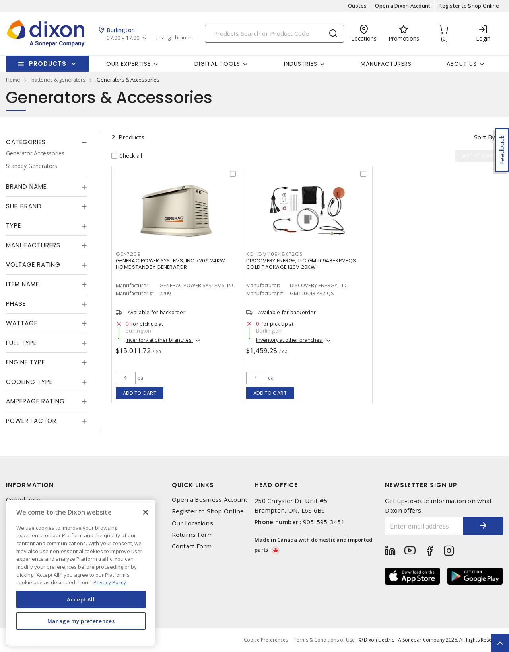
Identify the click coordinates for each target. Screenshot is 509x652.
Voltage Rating (33, 264)
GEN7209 (128, 254)
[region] (80, 573)
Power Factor (31, 421)
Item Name (22, 284)
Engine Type (25, 362)
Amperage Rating (35, 401)
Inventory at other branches (159, 339)
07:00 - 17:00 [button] (123, 38)
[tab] (46, 142)
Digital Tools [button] (217, 64)
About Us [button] (462, 64)
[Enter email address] (424, 526)
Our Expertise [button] (128, 64)
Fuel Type (21, 343)
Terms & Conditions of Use (324, 639)
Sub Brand (24, 206)
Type (13, 225)
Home (13, 79)
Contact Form (192, 546)
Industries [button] (300, 64)
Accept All (81, 599)
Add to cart (140, 393)
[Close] (145, 512)
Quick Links (193, 485)
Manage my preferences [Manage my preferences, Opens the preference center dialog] (81, 621)
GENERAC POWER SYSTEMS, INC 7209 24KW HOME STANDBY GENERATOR (170, 263)
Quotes (357, 5)
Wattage (21, 323)
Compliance (23, 499)
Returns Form (192, 534)
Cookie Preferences (266, 640)
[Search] (274, 34)
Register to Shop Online (469, 5)
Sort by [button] (484, 137)
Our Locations (192, 523)
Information (30, 485)
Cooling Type (29, 382)
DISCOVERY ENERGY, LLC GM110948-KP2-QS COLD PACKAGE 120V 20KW (301, 263)
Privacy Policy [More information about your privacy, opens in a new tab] (109, 582)
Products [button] (47, 63)
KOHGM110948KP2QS (274, 254)
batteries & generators (58, 79)
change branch (174, 38)
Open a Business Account (210, 499)
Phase (16, 304)
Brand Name (26, 186)
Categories (26, 142)
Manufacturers (386, 64)
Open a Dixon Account (402, 5)
